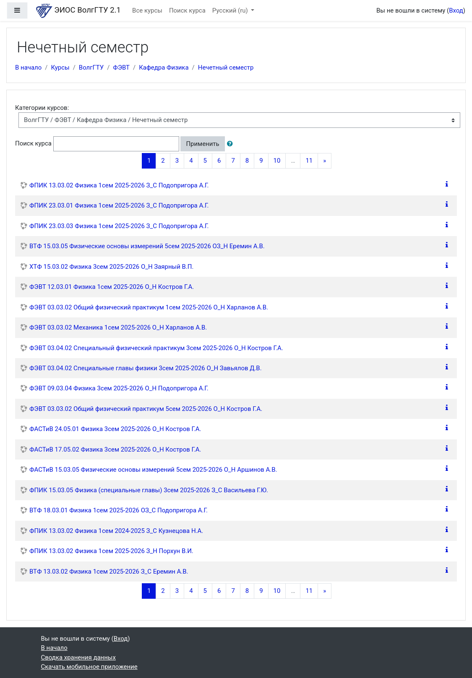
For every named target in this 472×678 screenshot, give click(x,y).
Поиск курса (187, 10)
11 (309, 160)
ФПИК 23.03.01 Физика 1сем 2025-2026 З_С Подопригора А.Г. (119, 205)
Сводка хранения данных (78, 657)
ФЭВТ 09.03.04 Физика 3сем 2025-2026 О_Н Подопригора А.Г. (119, 388)
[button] (231, 144)
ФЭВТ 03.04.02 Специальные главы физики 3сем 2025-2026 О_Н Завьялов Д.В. (145, 368)
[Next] (324, 161)
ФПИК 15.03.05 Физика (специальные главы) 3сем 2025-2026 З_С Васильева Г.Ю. (148, 490)
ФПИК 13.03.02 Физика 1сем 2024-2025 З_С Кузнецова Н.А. (116, 531)
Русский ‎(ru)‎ (231, 10)
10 (277, 160)
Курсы (60, 67)
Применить (202, 144)
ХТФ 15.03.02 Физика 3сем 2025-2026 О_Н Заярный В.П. (111, 266)
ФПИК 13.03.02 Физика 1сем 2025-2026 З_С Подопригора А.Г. (119, 185)
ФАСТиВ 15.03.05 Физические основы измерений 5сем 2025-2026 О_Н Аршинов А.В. (153, 469)
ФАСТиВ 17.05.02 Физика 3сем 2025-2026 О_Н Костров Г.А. (115, 449)
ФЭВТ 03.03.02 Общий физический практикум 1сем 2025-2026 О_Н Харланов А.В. (148, 307)
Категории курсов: (42, 108)
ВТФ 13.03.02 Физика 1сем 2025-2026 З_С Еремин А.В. (108, 571)
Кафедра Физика (163, 67)
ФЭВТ (121, 67)
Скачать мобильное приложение (89, 666)
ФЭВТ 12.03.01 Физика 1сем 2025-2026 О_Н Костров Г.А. (111, 287)
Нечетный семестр (226, 67)
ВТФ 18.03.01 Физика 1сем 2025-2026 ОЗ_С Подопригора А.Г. (118, 510)
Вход (456, 10)
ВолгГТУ (91, 67)
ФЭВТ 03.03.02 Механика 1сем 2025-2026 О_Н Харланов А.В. (118, 327)
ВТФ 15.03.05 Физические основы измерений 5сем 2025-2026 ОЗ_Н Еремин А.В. (147, 246)
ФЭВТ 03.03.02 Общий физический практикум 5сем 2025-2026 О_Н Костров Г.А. (145, 409)
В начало (28, 67)
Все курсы (147, 10)
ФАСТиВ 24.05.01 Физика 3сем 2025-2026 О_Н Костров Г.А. (115, 429)
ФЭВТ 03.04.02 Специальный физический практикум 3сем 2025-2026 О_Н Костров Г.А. (156, 348)
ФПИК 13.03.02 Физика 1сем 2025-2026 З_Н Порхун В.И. (111, 551)
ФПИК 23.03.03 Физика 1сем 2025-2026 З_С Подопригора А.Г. (119, 226)
